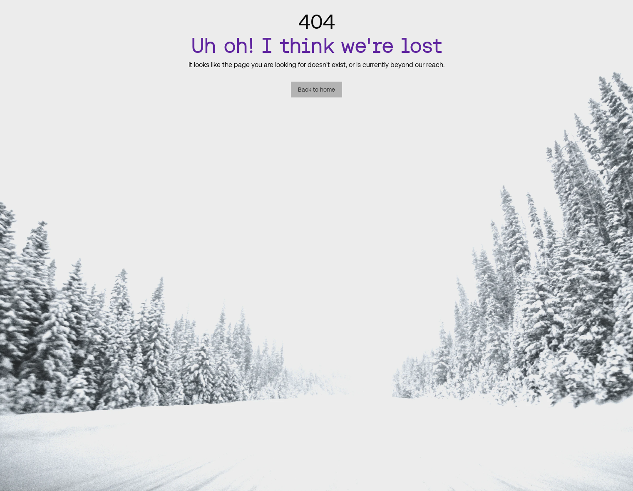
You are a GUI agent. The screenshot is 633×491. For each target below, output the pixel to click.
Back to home (316, 89)
